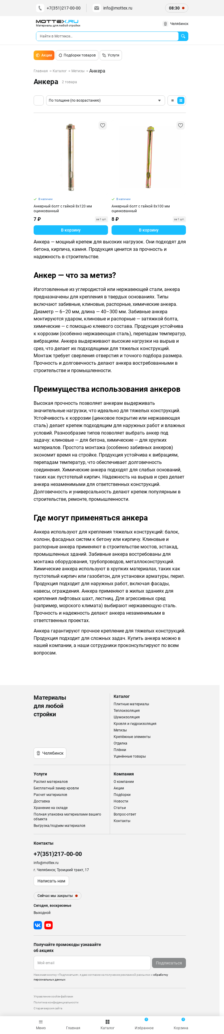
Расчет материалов (50, 795)
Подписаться (169, 963)
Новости (121, 801)
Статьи (120, 808)
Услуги (110, 55)
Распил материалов (51, 782)
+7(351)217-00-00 (58, 8)
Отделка (120, 743)
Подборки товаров (77, 55)
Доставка (42, 801)
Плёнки (120, 750)
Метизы (77, 71)
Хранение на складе (51, 808)
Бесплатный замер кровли (56, 788)
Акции (44, 55)
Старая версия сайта (48, 1008)
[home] (58, 24)
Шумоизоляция (127, 717)
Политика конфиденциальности (56, 1002)
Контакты (122, 821)
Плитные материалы (131, 704)
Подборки (122, 795)
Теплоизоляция (127, 711)
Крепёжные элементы (132, 737)
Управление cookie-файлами (53, 996)
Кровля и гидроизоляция (135, 724)
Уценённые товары (130, 756)
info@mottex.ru (112, 8)
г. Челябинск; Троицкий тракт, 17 (61, 870)
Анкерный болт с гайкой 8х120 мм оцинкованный (63, 208)
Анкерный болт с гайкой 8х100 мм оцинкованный (141, 208)
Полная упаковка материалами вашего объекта (67, 816)
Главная (41, 71)
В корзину (71, 230)
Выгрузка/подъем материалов (59, 826)
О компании (124, 782)
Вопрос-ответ (125, 814)
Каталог (60, 71)
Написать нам (51, 881)
